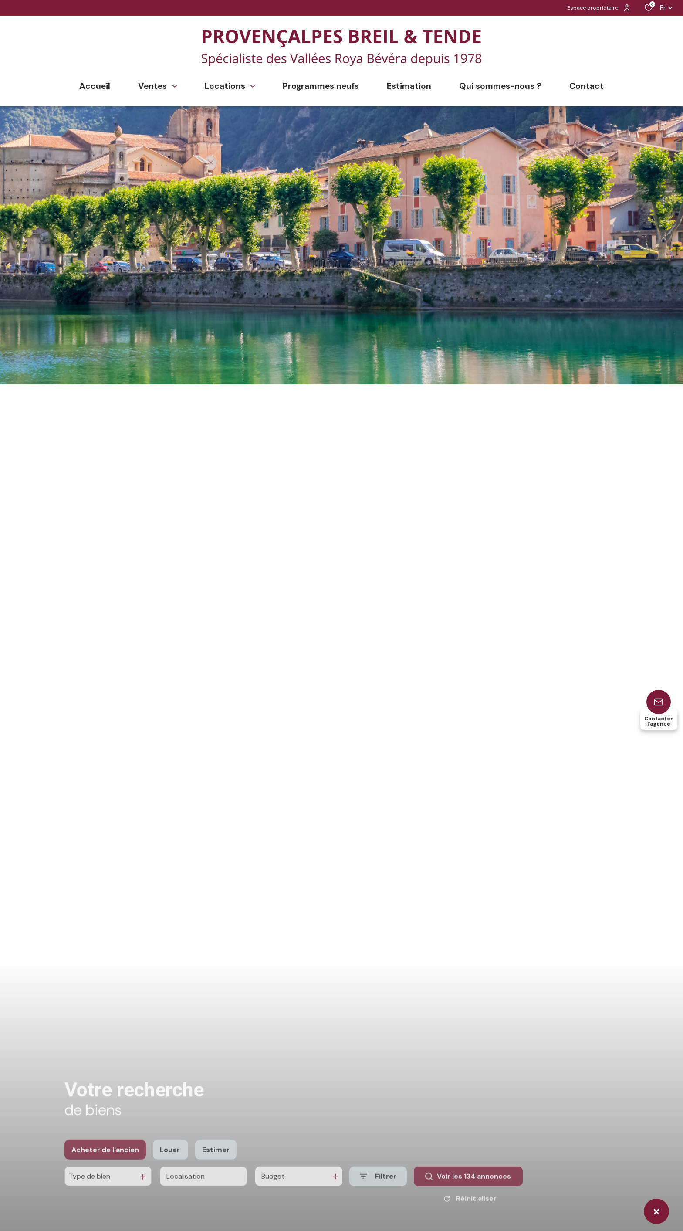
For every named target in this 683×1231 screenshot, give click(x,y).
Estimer (216, 1159)
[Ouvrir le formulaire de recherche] (378, 1186)
